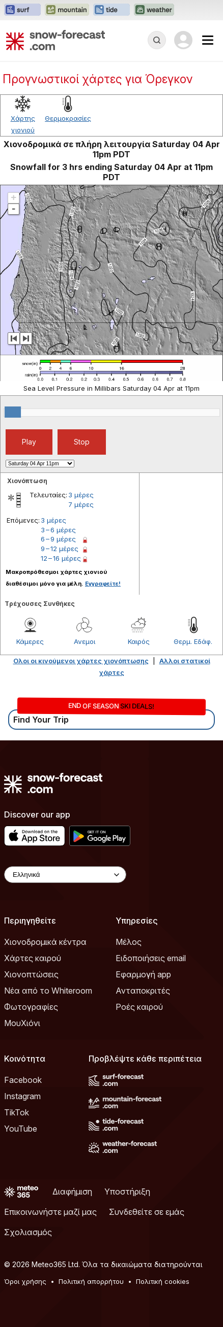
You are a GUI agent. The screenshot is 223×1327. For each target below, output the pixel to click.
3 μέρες (81, 495)
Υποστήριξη (127, 1191)
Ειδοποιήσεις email (151, 958)
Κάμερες (30, 641)
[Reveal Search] (157, 40)
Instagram (22, 1096)
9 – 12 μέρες (59, 549)
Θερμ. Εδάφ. (193, 641)
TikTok (16, 1112)
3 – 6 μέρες (58, 530)
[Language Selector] (65, 874)
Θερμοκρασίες (68, 118)
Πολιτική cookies (162, 1281)
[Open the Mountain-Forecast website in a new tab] (67, 10)
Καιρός (139, 641)
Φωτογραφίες (31, 1007)
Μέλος (129, 942)
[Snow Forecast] (55, 40)
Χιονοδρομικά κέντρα (45, 942)
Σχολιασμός (28, 1232)
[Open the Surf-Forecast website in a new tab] (22, 10)
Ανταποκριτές (143, 990)
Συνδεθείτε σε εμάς (146, 1212)
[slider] (13, 412)
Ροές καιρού (139, 1007)
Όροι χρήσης (25, 1281)
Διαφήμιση (72, 1191)
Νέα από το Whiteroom (48, 990)
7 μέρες (81, 504)
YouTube (20, 1129)
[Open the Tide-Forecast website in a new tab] (111, 10)
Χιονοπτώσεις (31, 974)
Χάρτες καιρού (32, 958)
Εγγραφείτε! (103, 583)
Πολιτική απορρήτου (91, 1281)
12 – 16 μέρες (61, 558)
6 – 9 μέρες (58, 539)
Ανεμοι (84, 641)
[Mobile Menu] (208, 40)
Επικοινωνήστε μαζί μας (50, 1212)
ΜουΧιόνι (22, 1023)
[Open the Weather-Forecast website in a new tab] (154, 10)
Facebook (23, 1080)
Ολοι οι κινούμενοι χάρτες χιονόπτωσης (81, 661)
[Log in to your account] (183, 40)
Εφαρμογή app (143, 974)
